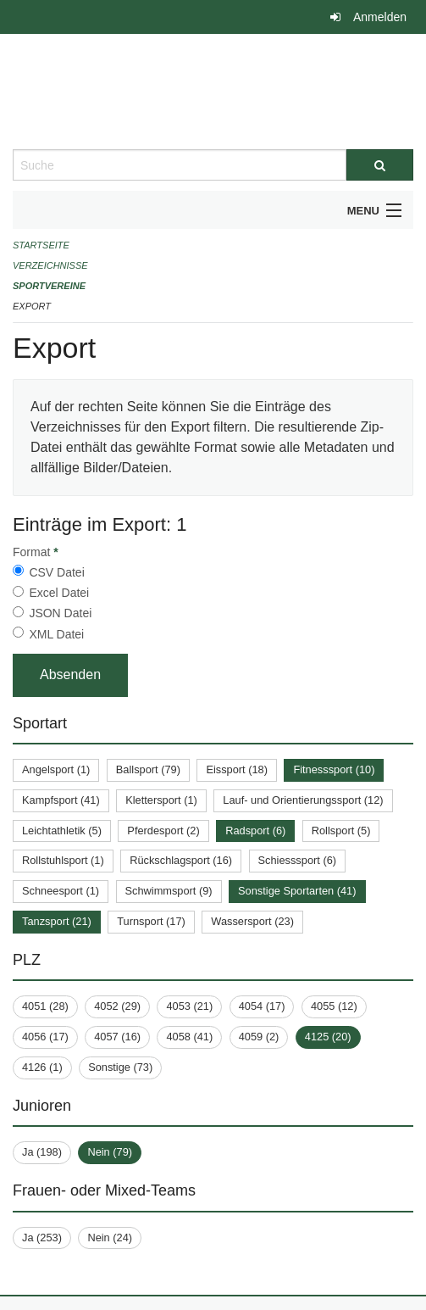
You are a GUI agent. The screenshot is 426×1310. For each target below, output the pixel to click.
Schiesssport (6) (297, 860)
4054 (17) (262, 1006)
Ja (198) (42, 1152)
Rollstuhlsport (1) (63, 860)
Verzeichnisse (50, 265)
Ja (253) (42, 1237)
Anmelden (380, 17)
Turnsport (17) (151, 921)
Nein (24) (109, 1237)
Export (32, 306)
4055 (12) (334, 1006)
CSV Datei (56, 572)
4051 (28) (45, 1006)
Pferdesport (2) (163, 830)
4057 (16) (117, 1036)
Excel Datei (59, 592)
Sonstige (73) (120, 1067)
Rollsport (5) (341, 830)
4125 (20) (328, 1036)
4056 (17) (45, 1036)
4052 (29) (117, 1006)
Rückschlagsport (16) (181, 860)
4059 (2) (259, 1036)
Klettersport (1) (161, 800)
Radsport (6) (255, 830)
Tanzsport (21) (56, 921)
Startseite (41, 245)
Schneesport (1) (60, 890)
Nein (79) (109, 1152)
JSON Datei (60, 613)
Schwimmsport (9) (169, 890)
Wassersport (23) (252, 921)
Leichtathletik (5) (62, 830)
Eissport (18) (237, 769)
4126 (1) (42, 1067)
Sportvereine (49, 286)
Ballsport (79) (148, 769)
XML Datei (56, 634)
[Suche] (379, 165)
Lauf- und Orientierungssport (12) (303, 800)
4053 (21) (189, 1006)
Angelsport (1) (56, 769)
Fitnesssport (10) (333, 769)
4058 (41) (189, 1036)
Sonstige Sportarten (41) (297, 890)
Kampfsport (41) (61, 800)
